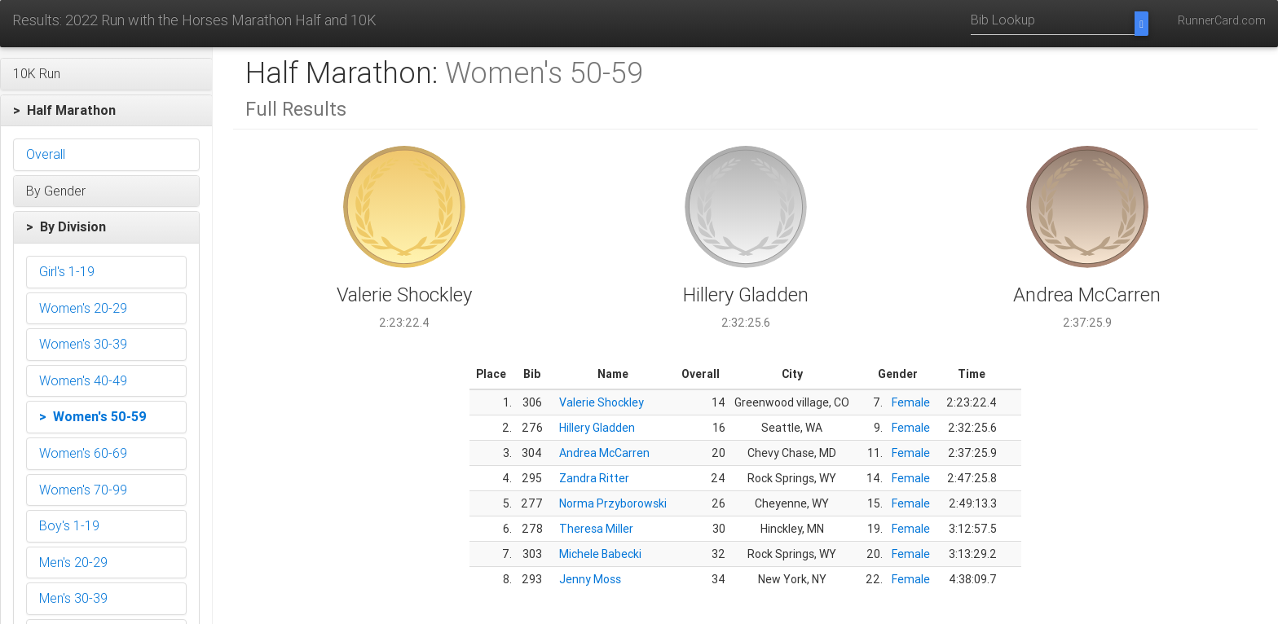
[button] (106, 74)
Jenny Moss (590, 579)
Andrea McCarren (604, 453)
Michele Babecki (600, 554)
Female (911, 402)
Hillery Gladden (597, 427)
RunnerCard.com (1222, 20)
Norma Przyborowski (613, 503)
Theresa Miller (596, 528)
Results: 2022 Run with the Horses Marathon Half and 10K (194, 20)
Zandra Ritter (594, 478)
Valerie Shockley (601, 402)
